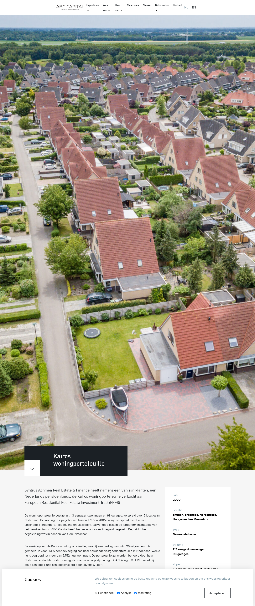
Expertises (92, 5)
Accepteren (217, 593)
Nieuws (147, 5)
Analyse (126, 593)
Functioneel (106, 593)
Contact (177, 5)
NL (186, 7)
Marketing (144, 593)
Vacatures (133, 5)
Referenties (162, 5)
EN (194, 7)
